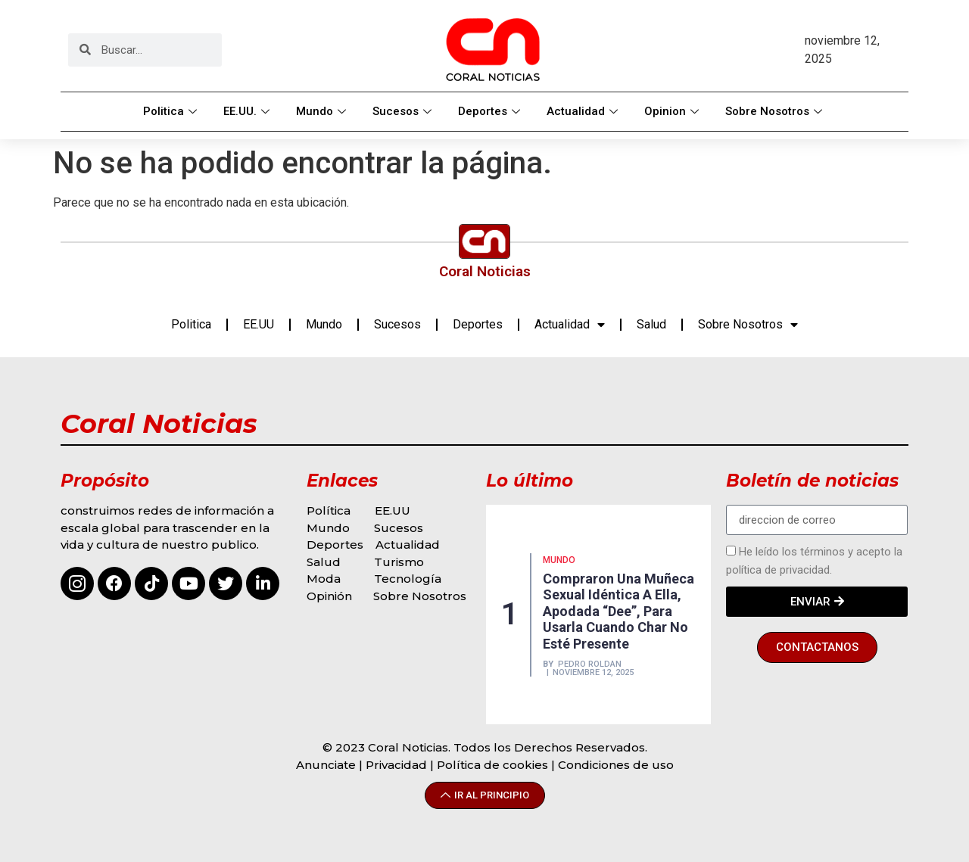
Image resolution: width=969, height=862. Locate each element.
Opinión (331, 596)
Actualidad (584, 111)
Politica (172, 111)
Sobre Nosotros (775, 111)
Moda (324, 578)
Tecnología (407, 578)
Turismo (399, 562)
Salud (651, 324)
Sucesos (403, 111)
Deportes (491, 111)
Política (329, 510)
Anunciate (326, 765)
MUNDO (559, 560)
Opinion (673, 111)
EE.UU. (248, 111)
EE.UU (258, 324)
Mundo (323, 111)
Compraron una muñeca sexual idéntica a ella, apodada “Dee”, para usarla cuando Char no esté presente (618, 611)
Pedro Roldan (590, 664)
